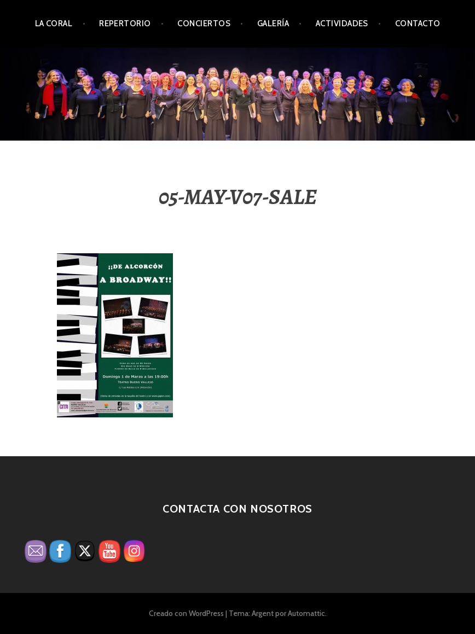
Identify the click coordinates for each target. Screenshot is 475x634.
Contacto (418, 23)
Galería (273, 23)
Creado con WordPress (186, 613)
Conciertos (203, 23)
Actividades (342, 23)
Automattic (306, 613)
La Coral (54, 23)
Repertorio (125, 23)
